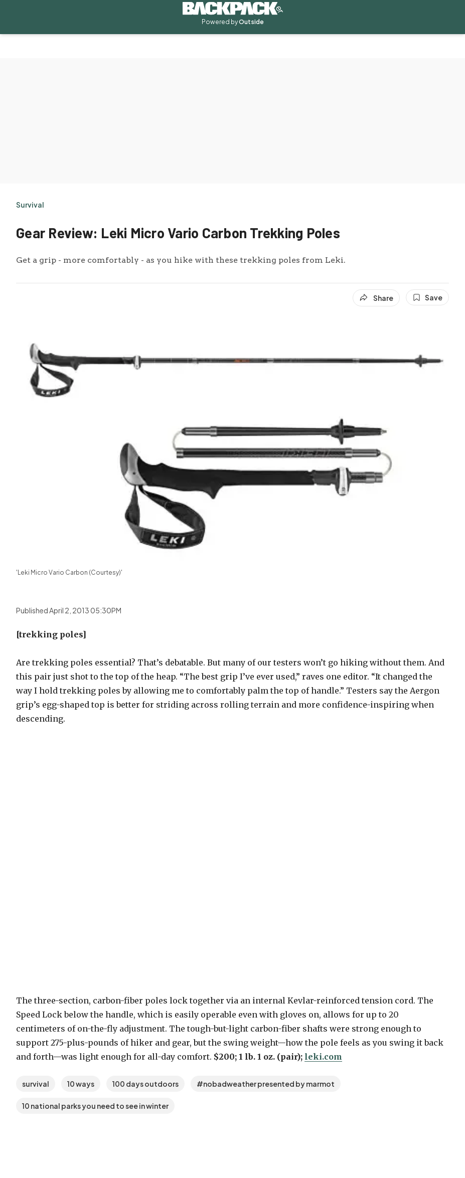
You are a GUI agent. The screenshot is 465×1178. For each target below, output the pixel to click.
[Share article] (376, 297)
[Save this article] (427, 297)
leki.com (323, 1057)
